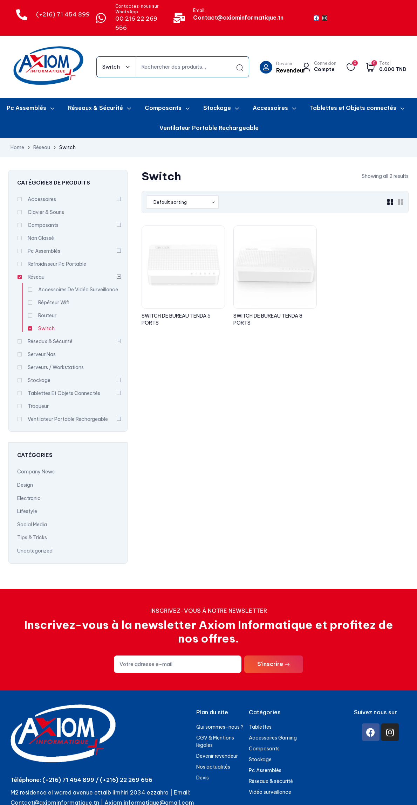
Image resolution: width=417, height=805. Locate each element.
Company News (36, 472)
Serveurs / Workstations (56, 367)
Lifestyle (27, 511)
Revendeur (291, 70)
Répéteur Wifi (53, 302)
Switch (46, 328)
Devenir (284, 63)
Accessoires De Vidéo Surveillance (78, 289)
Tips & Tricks (32, 537)
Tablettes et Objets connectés (64, 393)
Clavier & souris (46, 212)
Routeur (47, 315)
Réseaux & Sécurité (50, 341)
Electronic (29, 498)
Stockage (39, 380)
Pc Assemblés (44, 251)
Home (17, 147)
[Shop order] (182, 202)
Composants (43, 225)
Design (25, 485)
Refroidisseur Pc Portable (57, 264)
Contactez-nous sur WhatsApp (137, 9)
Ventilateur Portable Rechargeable (68, 419)
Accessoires (42, 199)
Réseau (41, 147)
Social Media (32, 524)
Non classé (41, 238)
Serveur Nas (42, 354)
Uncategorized (35, 551)
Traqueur (38, 406)
